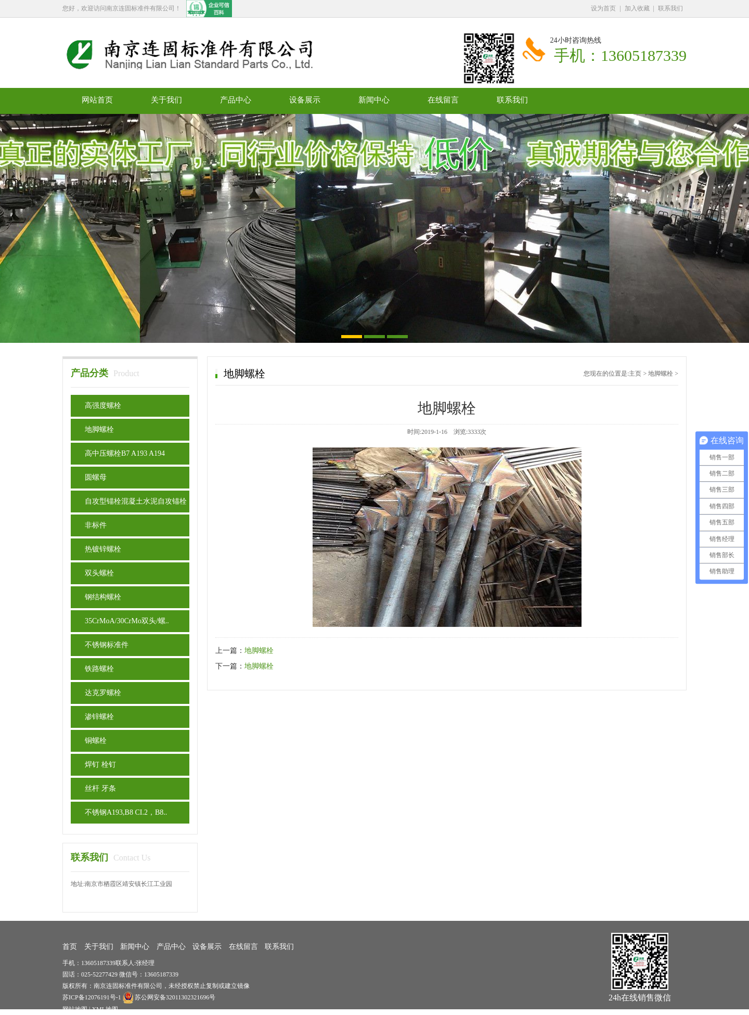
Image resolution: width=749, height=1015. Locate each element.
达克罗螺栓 (103, 693)
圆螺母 (96, 477)
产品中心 (235, 100)
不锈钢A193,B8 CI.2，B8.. (126, 812)
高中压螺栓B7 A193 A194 (125, 453)
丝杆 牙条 (100, 788)
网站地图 (74, 1009)
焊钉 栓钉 (100, 764)
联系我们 (670, 8)
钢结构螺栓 (103, 597)
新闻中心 (374, 100)
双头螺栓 (99, 573)
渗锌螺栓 (99, 717)
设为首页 (603, 8)
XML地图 (105, 1009)
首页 (69, 946)
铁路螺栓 (99, 669)
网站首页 (97, 100)
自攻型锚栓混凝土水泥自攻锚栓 (136, 501)
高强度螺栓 (103, 405)
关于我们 (166, 100)
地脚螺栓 (99, 429)
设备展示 (304, 100)
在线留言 (443, 100)
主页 (635, 373)
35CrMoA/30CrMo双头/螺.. (127, 621)
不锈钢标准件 (106, 645)
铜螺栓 (96, 740)
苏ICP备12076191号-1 (92, 997)
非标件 (96, 525)
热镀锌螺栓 (103, 549)
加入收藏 (637, 8)
